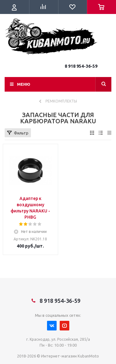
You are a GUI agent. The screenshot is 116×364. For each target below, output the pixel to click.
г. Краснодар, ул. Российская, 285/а (58, 339)
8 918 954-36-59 (81, 66)
